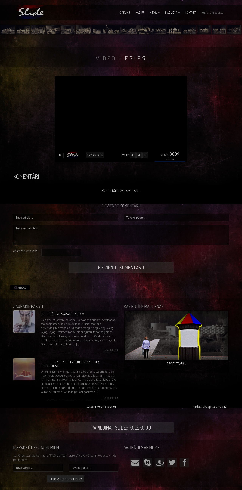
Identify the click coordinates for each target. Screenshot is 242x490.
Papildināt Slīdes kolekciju (121, 427)
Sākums (125, 12)
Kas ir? (140, 12)
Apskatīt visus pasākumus (209, 407)
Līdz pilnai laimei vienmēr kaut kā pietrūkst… (70, 364)
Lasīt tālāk (111, 350)
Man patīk (95, 155)
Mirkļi (155, 12)
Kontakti (191, 12)
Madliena (172, 12)
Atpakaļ (20, 287)
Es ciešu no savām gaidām (63, 314)
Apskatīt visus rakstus (101, 407)
